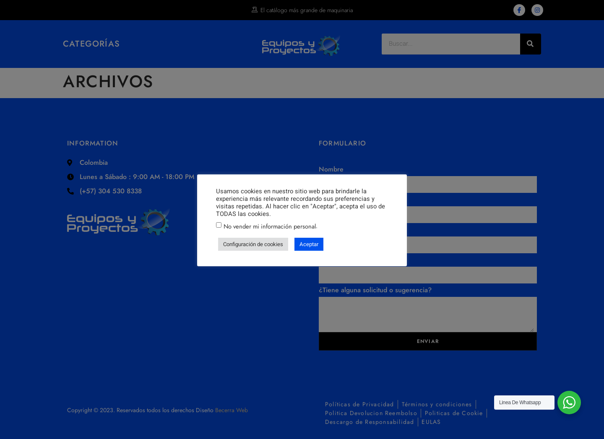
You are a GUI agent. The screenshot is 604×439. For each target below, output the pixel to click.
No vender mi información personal (270, 226)
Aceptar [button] (308, 244)
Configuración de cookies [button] (253, 244)
